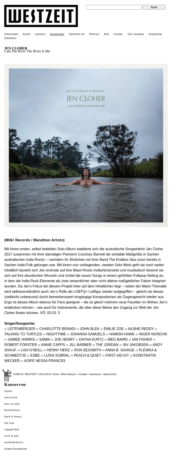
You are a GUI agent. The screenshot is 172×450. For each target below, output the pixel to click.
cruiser (118, 34)
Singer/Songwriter (15, 448)
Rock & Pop (11, 435)
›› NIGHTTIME (54, 334)
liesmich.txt (77, 34)
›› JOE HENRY (63, 339)
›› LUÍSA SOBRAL (55, 355)
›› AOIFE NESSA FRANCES (43, 361)
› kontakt (82, 374)
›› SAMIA (43, 339)
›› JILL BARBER (78, 345)
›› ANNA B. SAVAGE (118, 350)
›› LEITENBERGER (19, 329)
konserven (57, 34)
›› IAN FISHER (140, 339)
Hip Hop (9, 423)
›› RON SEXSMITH (86, 350)
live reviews (136, 34)
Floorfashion (12, 410)
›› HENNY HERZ (56, 350)
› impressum (94, 374)
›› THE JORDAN (106, 345)
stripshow (155, 34)
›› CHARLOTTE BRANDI (55, 329)
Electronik (10, 397)
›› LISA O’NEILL (29, 350)
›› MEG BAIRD (116, 339)
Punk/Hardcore (13, 442)
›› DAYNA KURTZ (90, 339)
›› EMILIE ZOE (112, 329)
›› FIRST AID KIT (116, 355)
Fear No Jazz (12, 404)
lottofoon (10, 38)
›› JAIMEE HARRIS (19, 339)
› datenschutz (109, 374)
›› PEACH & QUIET (86, 355)
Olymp (8, 391)
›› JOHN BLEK (87, 329)
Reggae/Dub (11, 429)
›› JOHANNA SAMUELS (86, 334)
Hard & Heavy (13, 416)
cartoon (40, 34)
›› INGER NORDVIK (151, 334)
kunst (26, 34)
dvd (106, 34)
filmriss (94, 34)
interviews (11, 34)
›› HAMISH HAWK (120, 334)
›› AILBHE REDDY (139, 329)
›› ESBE (33, 355)
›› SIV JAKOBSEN (133, 345)
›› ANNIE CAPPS (51, 345)
